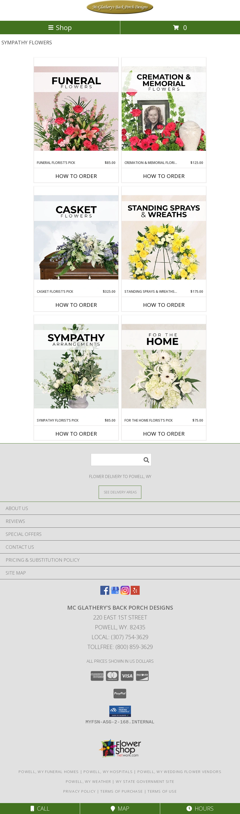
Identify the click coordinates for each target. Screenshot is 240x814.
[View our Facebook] (104, 593)
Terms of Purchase (121, 791)
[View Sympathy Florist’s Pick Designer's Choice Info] (76, 366)
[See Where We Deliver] (120, 492)
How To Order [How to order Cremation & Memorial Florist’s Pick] (164, 176)
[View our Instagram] (125, 593)
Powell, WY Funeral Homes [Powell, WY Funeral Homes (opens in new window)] (49, 771)
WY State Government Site (145, 781)
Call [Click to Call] (40, 808)
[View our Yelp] (135, 593)
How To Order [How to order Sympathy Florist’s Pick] (76, 433)
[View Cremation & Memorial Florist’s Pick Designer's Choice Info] (164, 109)
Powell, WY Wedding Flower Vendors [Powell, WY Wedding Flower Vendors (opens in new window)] (179, 771)
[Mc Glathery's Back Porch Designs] (120, 12)
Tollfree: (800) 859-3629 (120, 647)
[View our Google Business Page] (114, 593)
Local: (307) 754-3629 (120, 637)
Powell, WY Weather (88, 781)
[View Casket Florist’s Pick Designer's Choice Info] (76, 238)
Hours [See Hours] (200, 808)
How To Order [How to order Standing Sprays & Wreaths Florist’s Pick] (164, 304)
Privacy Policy (79, 791)
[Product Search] (121, 459)
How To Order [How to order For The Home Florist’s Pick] (164, 433)
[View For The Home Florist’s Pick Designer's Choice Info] (164, 366)
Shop (60, 27)
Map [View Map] (120, 808)
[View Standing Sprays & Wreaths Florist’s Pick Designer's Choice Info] (164, 238)
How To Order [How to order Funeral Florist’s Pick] (76, 176)
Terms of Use (162, 791)
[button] (120, 711)
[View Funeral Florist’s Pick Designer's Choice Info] (76, 109)
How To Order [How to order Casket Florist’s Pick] (76, 304)
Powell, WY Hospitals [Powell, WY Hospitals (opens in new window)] (108, 771)
